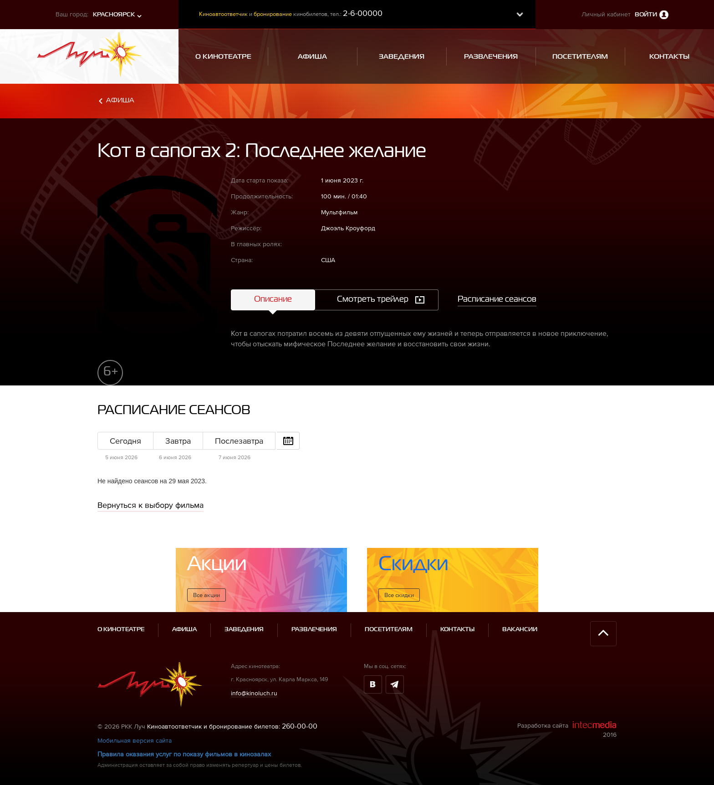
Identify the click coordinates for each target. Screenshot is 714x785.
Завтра (178, 441)
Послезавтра (239, 441)
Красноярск (114, 15)
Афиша (120, 100)
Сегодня (125, 441)
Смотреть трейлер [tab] (372, 299)
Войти (646, 15)
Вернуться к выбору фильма (150, 505)
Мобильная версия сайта (134, 740)
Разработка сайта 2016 (567, 729)
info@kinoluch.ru (254, 693)
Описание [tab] (273, 299)
